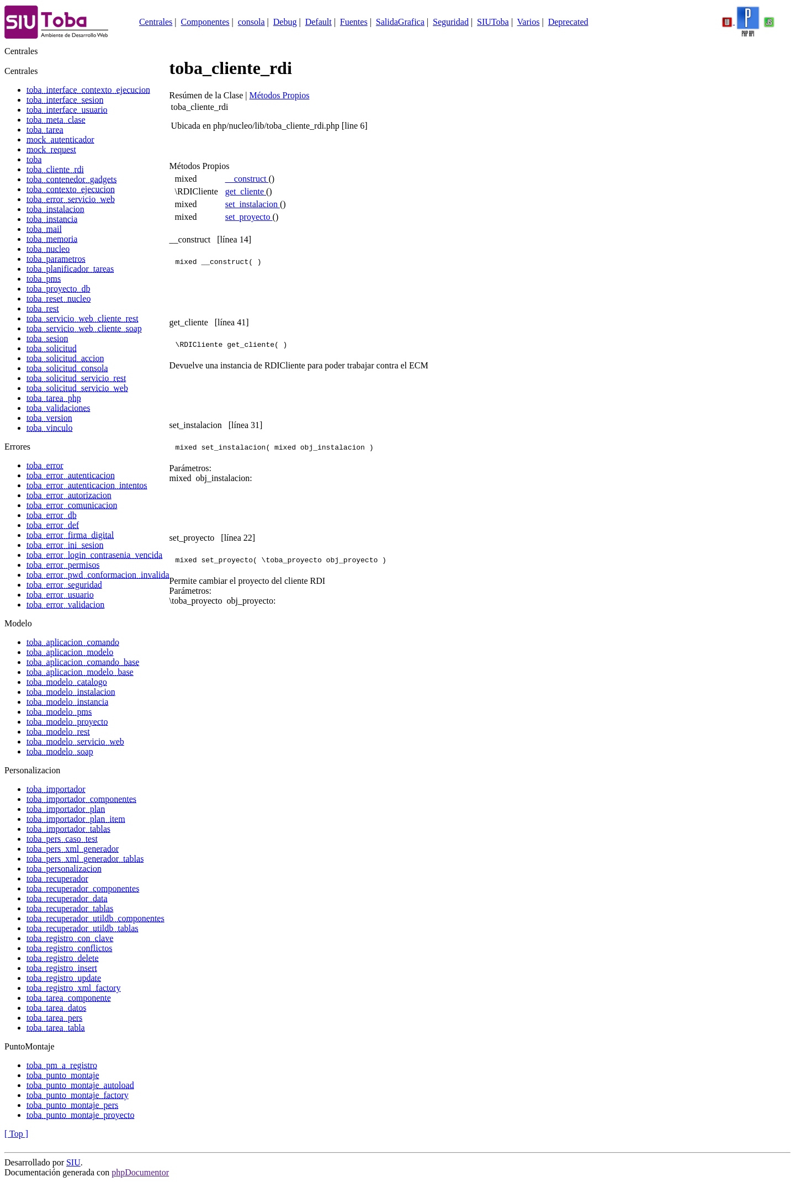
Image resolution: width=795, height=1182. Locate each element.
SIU (73, 1162)
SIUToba (493, 22)
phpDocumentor (140, 1172)
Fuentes (354, 22)
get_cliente (245, 191)
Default (318, 22)
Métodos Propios (280, 95)
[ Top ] (16, 1133)
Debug (285, 22)
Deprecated (568, 22)
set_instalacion (252, 204)
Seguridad (451, 22)
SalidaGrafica (400, 22)
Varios (528, 22)
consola (251, 22)
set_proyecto (249, 216)
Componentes (205, 22)
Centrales (155, 22)
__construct (247, 178)
